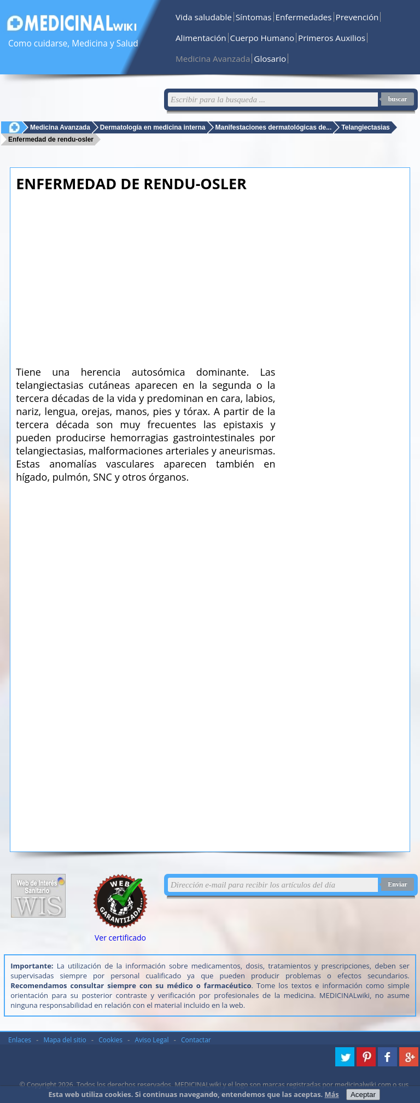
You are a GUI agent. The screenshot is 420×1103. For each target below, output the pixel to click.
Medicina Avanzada (213, 58)
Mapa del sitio (65, 1039)
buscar (397, 99)
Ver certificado (120, 937)
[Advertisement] (145, 275)
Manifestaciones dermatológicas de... (273, 127)
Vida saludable (204, 16)
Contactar (196, 1039)
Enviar (397, 884)
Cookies (110, 1039)
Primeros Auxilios (331, 37)
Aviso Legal (152, 1039)
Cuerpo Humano (262, 37)
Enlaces (19, 1039)
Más (332, 1094)
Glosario (270, 58)
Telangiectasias (365, 127)
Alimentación (201, 37)
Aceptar (363, 1094)
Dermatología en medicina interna (153, 127)
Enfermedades (304, 16)
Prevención (357, 16)
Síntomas (254, 16)
